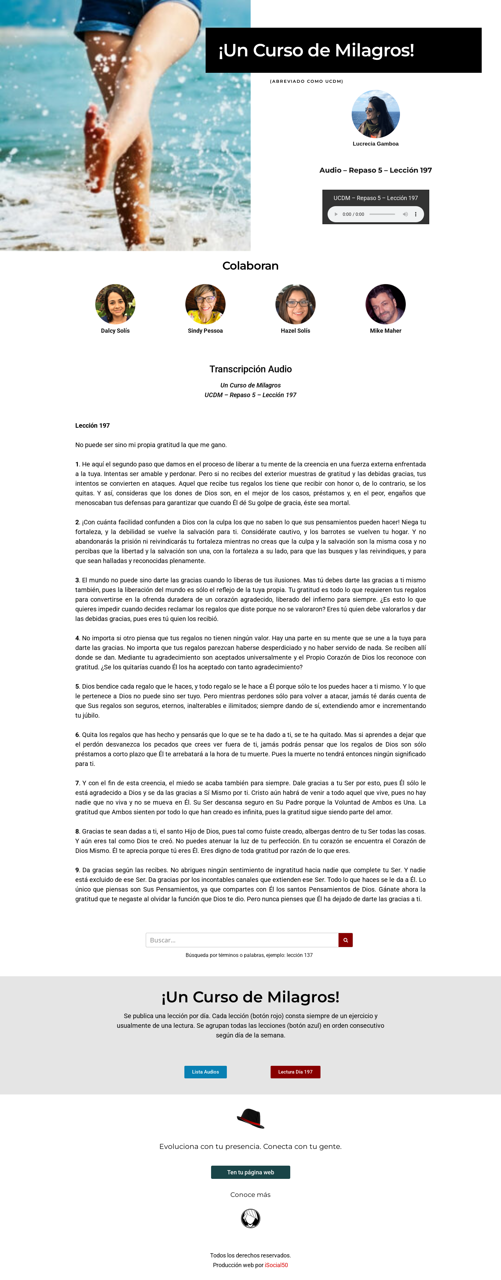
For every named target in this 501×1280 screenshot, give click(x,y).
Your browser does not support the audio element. (376, 214)
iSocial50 (276, 1265)
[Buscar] (242, 940)
